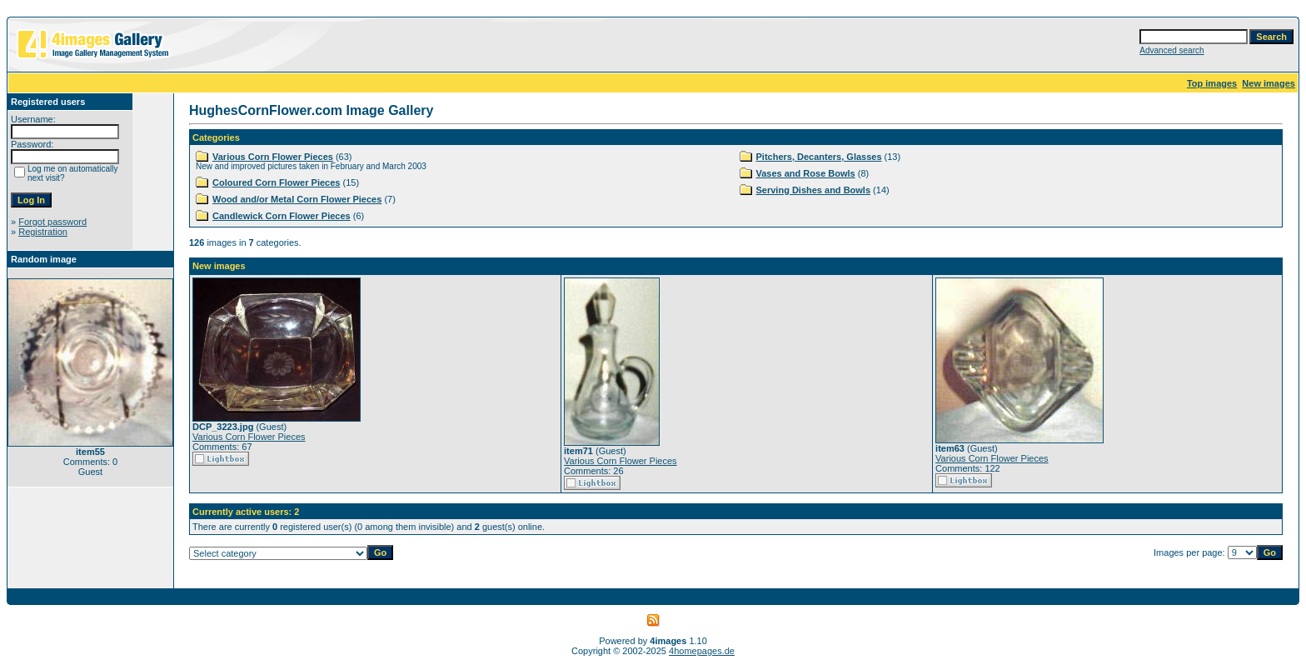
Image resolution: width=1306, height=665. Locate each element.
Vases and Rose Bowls (805, 173)
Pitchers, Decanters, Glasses (819, 157)
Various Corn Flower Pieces (272, 157)
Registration (42, 232)
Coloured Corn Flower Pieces (276, 183)
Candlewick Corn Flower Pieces (281, 216)
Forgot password (52, 222)
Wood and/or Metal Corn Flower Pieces (296, 199)
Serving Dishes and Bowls (813, 190)
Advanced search (1171, 50)
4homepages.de (702, 651)
